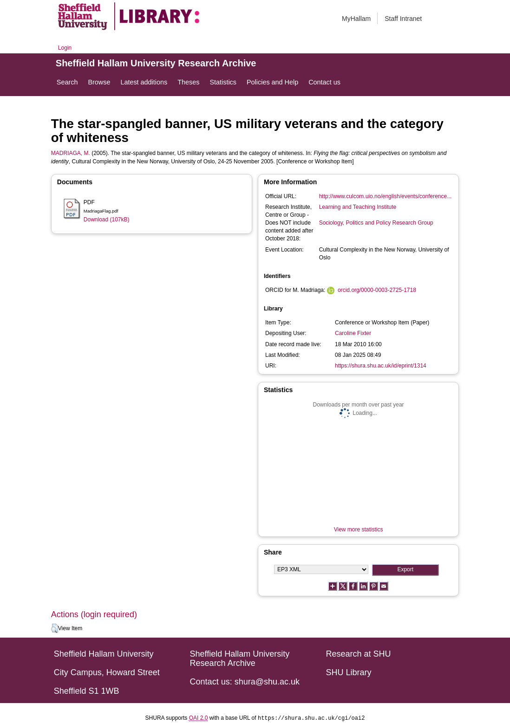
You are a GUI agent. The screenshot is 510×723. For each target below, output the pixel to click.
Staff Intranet (403, 18)
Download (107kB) (107, 219)
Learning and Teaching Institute (358, 207)
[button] (54, 628)
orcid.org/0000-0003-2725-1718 (377, 290)
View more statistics (358, 529)
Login (65, 48)
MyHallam (356, 18)
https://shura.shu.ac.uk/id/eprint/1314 (380, 365)
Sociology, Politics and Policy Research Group (376, 222)
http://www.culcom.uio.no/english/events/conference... (385, 196)
